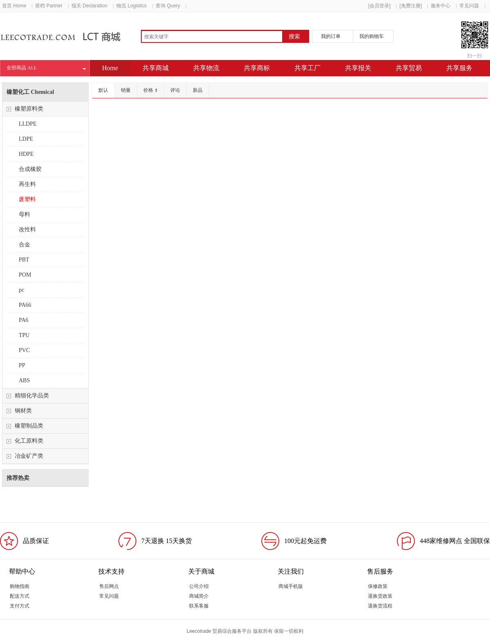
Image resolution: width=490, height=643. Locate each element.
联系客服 (199, 606)
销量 (126, 90)
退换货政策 (380, 596)
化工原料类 (29, 441)
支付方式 (19, 606)
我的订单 (331, 36)
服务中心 (440, 6)
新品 (198, 90)
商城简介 (199, 596)
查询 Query (168, 6)
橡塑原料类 (29, 109)
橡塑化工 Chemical (30, 92)
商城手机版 (290, 586)
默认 (103, 90)
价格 (150, 90)
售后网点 (109, 586)
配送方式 (19, 596)
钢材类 (23, 411)
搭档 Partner (48, 6)
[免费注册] (410, 6)
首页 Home (14, 6)
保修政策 (378, 586)
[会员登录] (379, 6)
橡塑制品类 (29, 426)
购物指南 (19, 586)
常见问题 (469, 6)
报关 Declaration (89, 6)
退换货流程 (380, 606)
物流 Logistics (131, 6)
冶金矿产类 (29, 456)
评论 (175, 90)
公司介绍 (199, 586)
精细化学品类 (32, 395)
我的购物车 (371, 36)
